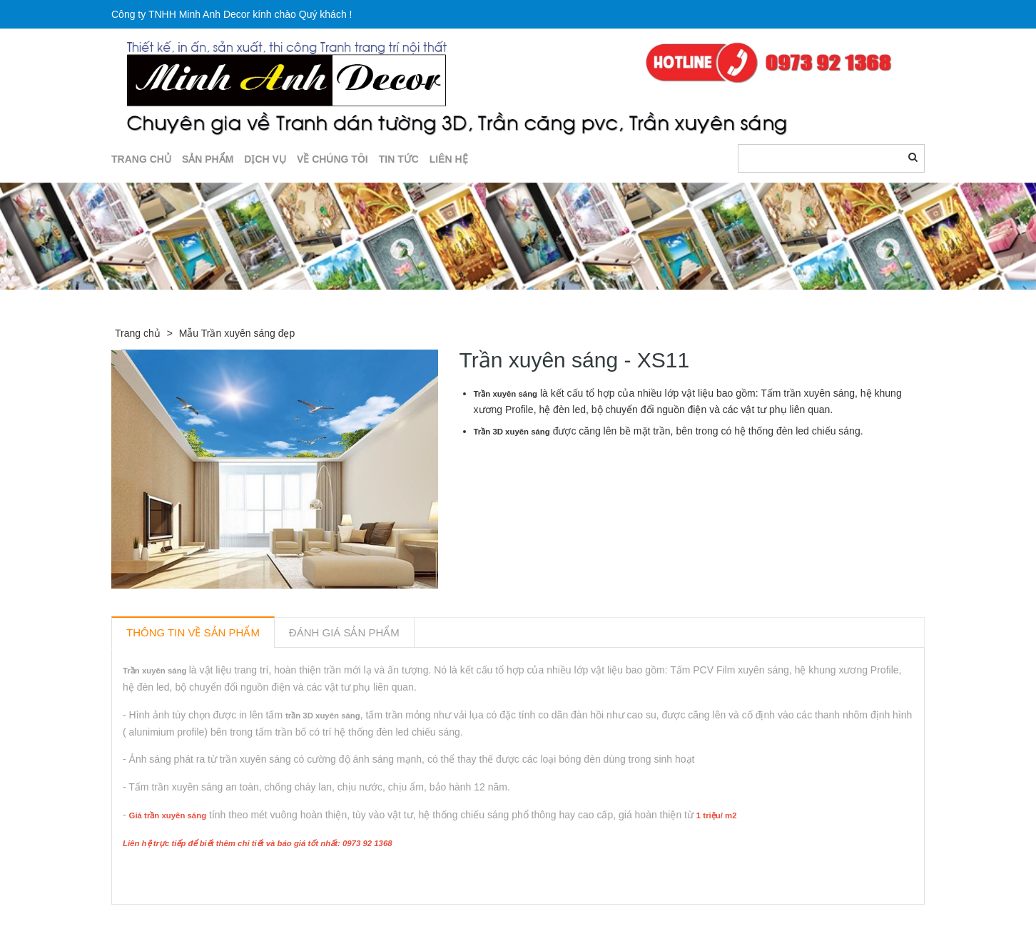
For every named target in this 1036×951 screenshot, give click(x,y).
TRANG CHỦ (141, 159)
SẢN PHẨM (207, 159)
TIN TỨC (399, 159)
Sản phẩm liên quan (188, 921)
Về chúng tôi (332, 159)
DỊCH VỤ (265, 159)
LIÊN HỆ (449, 159)
